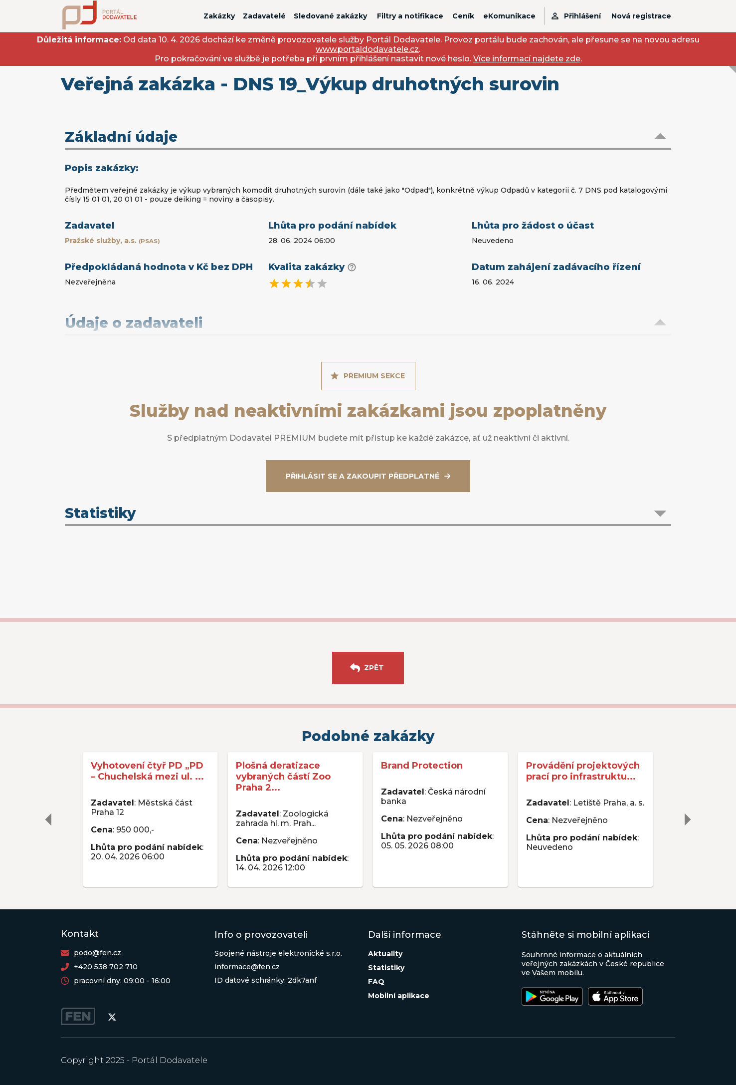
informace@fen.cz (247, 966)
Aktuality (385, 953)
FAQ (376, 981)
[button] (368, 138)
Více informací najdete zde (526, 58)
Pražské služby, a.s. (112, 240)
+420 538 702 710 (106, 966)
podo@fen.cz (97, 952)
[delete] (49, 819)
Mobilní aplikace (398, 995)
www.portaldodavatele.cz (367, 49)
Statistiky (386, 967)
